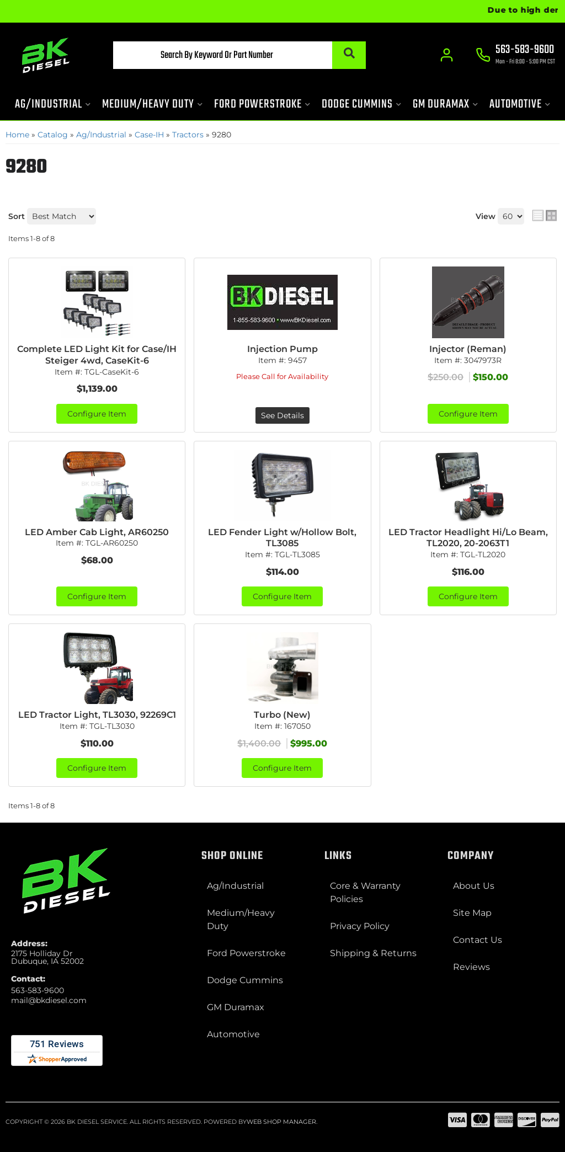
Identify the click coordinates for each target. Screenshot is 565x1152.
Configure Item (96, 414)
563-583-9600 (37, 990)
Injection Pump (282, 349)
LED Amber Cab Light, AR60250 (97, 532)
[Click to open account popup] (446, 55)
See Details (282, 415)
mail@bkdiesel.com (49, 1000)
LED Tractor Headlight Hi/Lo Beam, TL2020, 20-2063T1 (468, 538)
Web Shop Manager (281, 1122)
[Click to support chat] (515, 56)
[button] (239, 55)
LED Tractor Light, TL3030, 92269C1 (97, 715)
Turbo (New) (282, 715)
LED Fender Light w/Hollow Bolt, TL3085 (282, 538)
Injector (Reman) (468, 349)
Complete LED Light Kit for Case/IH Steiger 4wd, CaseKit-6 (97, 355)
